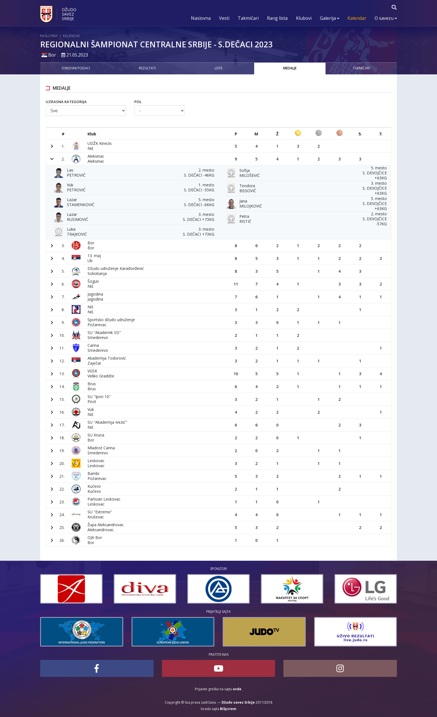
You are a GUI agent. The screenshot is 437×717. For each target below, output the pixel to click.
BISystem (228, 708)
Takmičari (248, 18)
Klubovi (304, 18)
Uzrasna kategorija (66, 101)
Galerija (329, 18)
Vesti (224, 18)
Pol (138, 101)
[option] (64, 589)
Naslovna (201, 18)
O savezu (386, 18)
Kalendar (357, 18)
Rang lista (277, 18)
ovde (237, 689)
